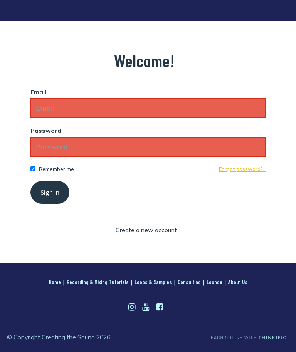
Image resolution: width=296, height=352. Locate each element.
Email (38, 92)
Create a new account (148, 230)
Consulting (189, 282)
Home (55, 282)
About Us (237, 282)
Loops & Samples (153, 282)
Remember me (56, 169)
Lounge (214, 282)
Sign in (49, 192)
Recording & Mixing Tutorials (98, 282)
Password (45, 130)
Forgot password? (242, 169)
